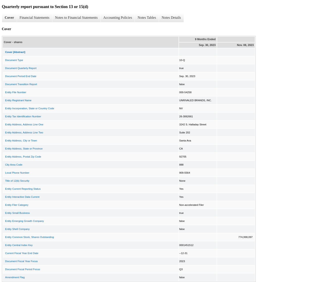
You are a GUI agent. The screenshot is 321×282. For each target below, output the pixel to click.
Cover (9, 17)
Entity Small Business (17, 213)
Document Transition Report (21, 84)
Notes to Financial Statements (76, 17)
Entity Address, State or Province (24, 148)
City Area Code (13, 164)
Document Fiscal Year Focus (21, 261)
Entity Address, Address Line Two (24, 132)
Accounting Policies (117, 17)
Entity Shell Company (17, 229)
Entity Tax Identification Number (23, 116)
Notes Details (171, 17)
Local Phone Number (17, 172)
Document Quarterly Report (21, 68)
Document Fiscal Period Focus (22, 269)
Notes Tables (147, 17)
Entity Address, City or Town (21, 140)
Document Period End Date (20, 76)
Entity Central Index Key (19, 245)
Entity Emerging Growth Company (24, 221)
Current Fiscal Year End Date (21, 253)
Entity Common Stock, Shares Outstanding (29, 237)
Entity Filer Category (16, 205)
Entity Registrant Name (18, 100)
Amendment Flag (15, 277)
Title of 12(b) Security (17, 180)
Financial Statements (34, 17)
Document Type (14, 60)
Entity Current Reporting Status (23, 188)
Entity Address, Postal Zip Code (23, 156)
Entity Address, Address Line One (24, 124)
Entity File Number (15, 92)
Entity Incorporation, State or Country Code (29, 108)
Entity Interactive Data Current (22, 197)
